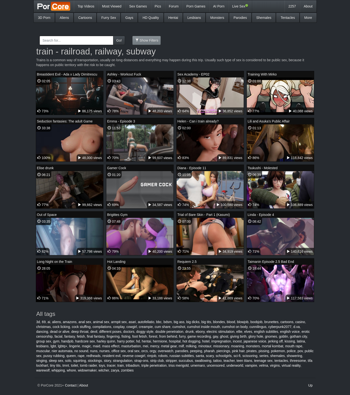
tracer (111, 365)
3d (38, 322)
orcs (144, 351)
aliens (56, 322)
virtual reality (291, 365)
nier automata (62, 351)
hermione (160, 341)
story (107, 361)
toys (102, 365)
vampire (251, 365)
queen (71, 356)
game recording (199, 336)
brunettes (271, 322)
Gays (129, 18)
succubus (186, 361)
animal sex (101, 322)
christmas (43, 327)
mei (145, 346)
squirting (79, 361)
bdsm (167, 322)
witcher (103, 370)
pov (300, 351)
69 (44, 322)
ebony (200, 332)
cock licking (61, 327)
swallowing (203, 361)
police (291, 351)
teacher (229, 361)
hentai (146, 341)
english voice (290, 332)
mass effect (110, 346)
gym (56, 341)
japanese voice (255, 341)
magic (86, 346)
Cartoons (85, 18)
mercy (154, 346)
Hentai (173, 18)
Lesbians (194, 18)
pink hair (238, 351)
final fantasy (96, 336)
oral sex (134, 351)
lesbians (42, 346)
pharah (209, 351)
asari (132, 322)
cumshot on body (235, 327)
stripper (171, 361)
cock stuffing (81, 327)
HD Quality (151, 18)
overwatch (165, 351)
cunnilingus (257, 327)
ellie (239, 332)
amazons (70, 322)
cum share (162, 327)
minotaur (204, 346)
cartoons (286, 322)
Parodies (240, 18)
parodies (181, 351)
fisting (126, 336)
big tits (206, 322)
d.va (296, 327)
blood (231, 322)
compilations (102, 327)
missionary (221, 346)
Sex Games (138, 6)
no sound (81, 351)
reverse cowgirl (133, 356)
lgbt (53, 346)
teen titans (244, 361)
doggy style (145, 332)
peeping (196, 351)
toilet (74, 365)
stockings (95, 361)
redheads (93, 356)
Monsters (217, 18)
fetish (81, 336)
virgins (275, 365)
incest (237, 341)
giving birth (238, 336)
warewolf (43, 370)
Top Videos (86, 6)
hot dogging (191, 341)
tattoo (217, 361)
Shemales (263, 18)
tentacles (281, 361)
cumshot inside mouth (203, 327)
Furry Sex (108, 18)
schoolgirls (224, 356)
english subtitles (266, 332)
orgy (153, 351)
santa (200, 356)
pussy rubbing (53, 356)
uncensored (216, 365)
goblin (283, 336)
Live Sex (240, 6)
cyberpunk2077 (280, 327)
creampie (146, 327)
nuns (93, 351)
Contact (71, 385)
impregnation (221, 341)
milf (181, 346)
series (263, 356)
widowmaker (87, 370)
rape (81, 356)
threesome (298, 361)
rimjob (151, 356)
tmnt (65, 365)
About (308, 6)
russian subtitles (182, 356)
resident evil (111, 356)
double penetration (169, 332)
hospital (174, 341)
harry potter (125, 341)
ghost (224, 336)
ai (48, 322)
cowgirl (131, 327)
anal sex (84, 322)
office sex (118, 351)
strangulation (122, 361)
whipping (58, 370)
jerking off (275, 341)
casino (300, 322)
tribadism (133, 365)
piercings (223, 351)
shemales (277, 356)
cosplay (118, 327)
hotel (205, 341)
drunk (189, 332)
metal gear (169, 346)
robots (163, 356)
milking (191, 346)
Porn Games (195, 6)
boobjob (256, 322)
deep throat (79, 332)
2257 (292, 6)
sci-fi (237, 356)
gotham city (298, 336)
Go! (119, 40)
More (308, 18)
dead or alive (59, 332)
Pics (158, 6)
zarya (115, 370)
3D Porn (44, 18)
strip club (157, 361)
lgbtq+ (62, 346)
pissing (263, 351)
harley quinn (106, 341)
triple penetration (154, 365)
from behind (168, 336)
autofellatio (146, 322)
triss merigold (179, 365)
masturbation (131, 346)
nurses (104, 351)
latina (301, 341)
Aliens (64, 18)
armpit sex (119, 322)
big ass (179, 322)
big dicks (192, 322)
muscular (43, 351)
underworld (234, 365)
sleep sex (56, 361)
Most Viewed (112, 6)
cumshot (178, 327)
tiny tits (55, 365)
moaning (237, 346)
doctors (128, 332)
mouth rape (293, 346)
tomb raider (88, 365)
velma (263, 365)
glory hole (256, 336)
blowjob (242, 322)
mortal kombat (272, 346)
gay (215, 336)
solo (68, 361)
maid (96, 346)
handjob (67, 341)
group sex (43, 341)
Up (310, 385)
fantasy (69, 336)
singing (41, 361)
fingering (113, 336)
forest (153, 336)
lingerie (74, 346)
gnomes (271, 336)
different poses (110, 332)
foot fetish (139, 336)
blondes (219, 322)
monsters (253, 346)
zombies (127, 370)
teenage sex (263, 361)
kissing (290, 341)
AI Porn (219, 6)
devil (93, 332)
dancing (42, 332)
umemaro (198, 365)
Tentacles (288, 18)
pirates (252, 351)
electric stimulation (220, 332)
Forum (174, 6)
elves (248, 332)
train (120, 365)
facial (58, 336)
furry (182, 336)
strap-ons (141, 361)
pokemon (278, 351)
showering (294, 356)
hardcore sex (85, 341)
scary (210, 356)
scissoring (249, 356)
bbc (159, 322)
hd (138, 341)
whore (71, 370)
